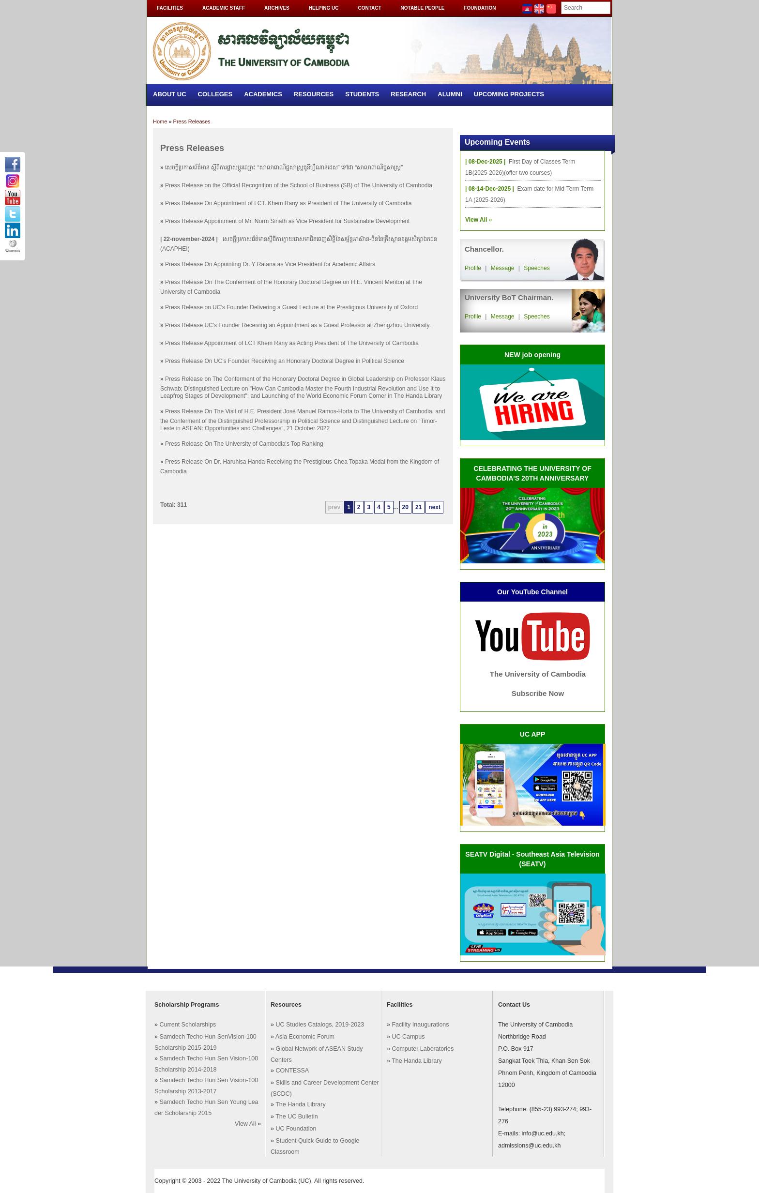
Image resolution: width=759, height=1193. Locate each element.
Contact (369, 8)
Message (503, 268)
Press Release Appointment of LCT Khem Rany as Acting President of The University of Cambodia (292, 343)
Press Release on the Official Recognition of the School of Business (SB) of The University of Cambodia (298, 185)
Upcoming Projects (509, 94)
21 (418, 507)
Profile (473, 268)
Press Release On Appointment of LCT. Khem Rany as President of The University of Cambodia (288, 203)
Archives (276, 8)
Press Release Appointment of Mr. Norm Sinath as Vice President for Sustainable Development (287, 221)
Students (362, 94)
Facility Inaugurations (420, 1024)
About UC (169, 94)
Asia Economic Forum (304, 1036)
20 (405, 507)
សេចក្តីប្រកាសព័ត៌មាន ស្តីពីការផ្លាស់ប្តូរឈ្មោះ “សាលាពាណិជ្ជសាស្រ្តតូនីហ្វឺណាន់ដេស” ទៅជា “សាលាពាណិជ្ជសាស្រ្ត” (284, 167)
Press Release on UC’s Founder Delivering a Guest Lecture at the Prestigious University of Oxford (291, 307)
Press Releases (192, 121)
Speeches (536, 268)
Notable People (423, 8)
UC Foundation (295, 1128)
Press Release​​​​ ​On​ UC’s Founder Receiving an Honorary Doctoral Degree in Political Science (284, 361)
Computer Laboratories (423, 1048)
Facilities (170, 8)
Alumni (450, 94)
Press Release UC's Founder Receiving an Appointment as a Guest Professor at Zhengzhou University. (298, 325)
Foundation (480, 8)
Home (160, 121)
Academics (263, 94)
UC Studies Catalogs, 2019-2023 (319, 1024)
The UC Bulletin (296, 1116)
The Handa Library (300, 1104)
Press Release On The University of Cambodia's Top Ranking (244, 443)
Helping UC (324, 8)
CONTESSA (292, 1070)
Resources (314, 94)
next (434, 507)
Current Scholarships (187, 1024)
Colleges (215, 94)
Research (408, 94)
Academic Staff (223, 8)
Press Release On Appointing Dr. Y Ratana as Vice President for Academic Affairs (270, 264)
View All (245, 1123)
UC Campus (408, 1036)
